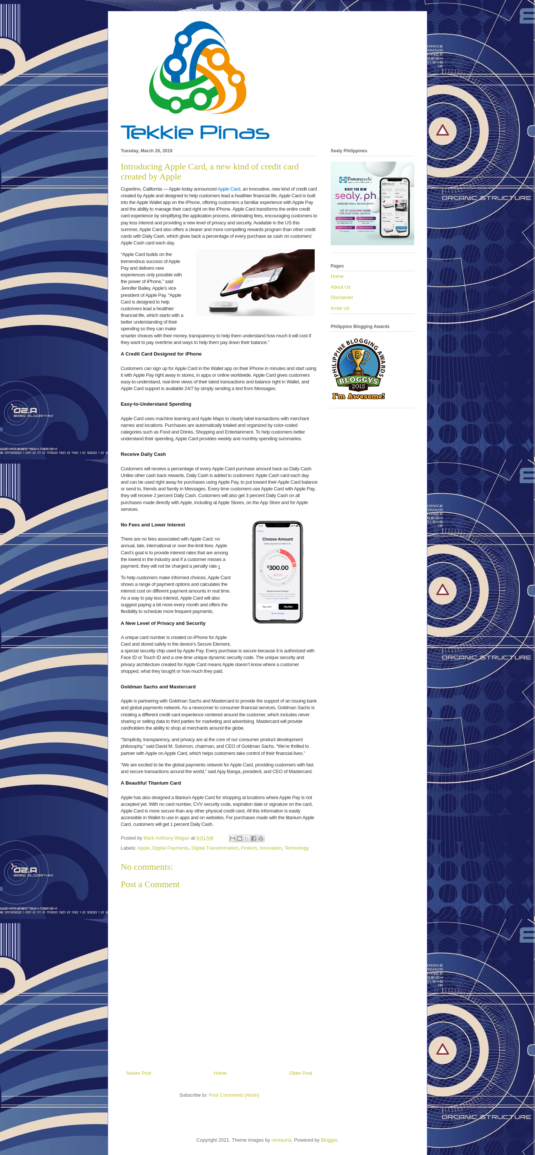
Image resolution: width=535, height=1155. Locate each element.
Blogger (329, 1140)
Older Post (300, 1073)
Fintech (249, 848)
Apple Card (228, 189)
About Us (340, 287)
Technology (297, 848)
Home (220, 1073)
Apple (143, 848)
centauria (281, 1140)
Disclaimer (342, 297)
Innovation (271, 848)
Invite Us (340, 308)
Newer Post (138, 1073)
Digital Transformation (214, 848)
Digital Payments (170, 848)
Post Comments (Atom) (234, 1095)
